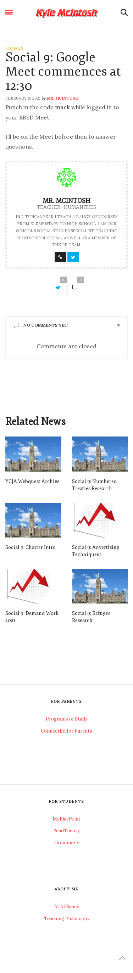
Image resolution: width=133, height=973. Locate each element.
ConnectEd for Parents (66, 731)
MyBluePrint (66, 819)
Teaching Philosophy (66, 919)
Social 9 (14, 48)
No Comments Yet (45, 325)
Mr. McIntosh (62, 98)
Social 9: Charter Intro (30, 547)
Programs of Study (67, 719)
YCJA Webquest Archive (32, 481)
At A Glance (66, 906)
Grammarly (66, 843)
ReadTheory (66, 831)
